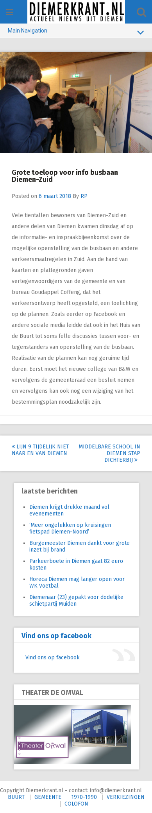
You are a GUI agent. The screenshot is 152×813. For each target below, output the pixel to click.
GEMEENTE (47, 797)
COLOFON (76, 803)
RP (84, 196)
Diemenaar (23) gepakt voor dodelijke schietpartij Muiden (76, 600)
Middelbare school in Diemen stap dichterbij (109, 453)
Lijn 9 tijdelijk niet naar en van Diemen (40, 450)
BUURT (16, 797)
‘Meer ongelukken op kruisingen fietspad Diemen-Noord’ (70, 528)
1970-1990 (84, 797)
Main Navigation (76, 32)
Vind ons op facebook (56, 636)
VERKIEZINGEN (126, 797)
